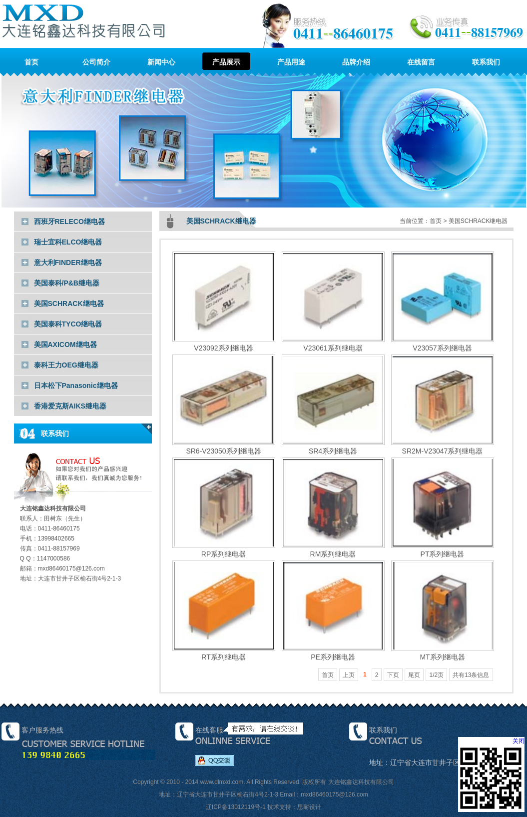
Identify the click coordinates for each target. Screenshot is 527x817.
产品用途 (291, 62)
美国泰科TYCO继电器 (68, 324)
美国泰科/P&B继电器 (66, 283)
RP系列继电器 (223, 550)
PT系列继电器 (442, 550)
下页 (393, 675)
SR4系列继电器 (333, 446)
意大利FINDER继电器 (68, 262)
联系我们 (486, 62)
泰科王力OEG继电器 (66, 365)
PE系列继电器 (333, 652)
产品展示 (226, 62)
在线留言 (421, 62)
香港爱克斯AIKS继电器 (70, 406)
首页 (31, 62)
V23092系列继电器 (223, 344)
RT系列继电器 (223, 652)
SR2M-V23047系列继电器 (442, 446)
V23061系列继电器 (333, 344)
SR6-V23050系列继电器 (223, 446)
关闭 (519, 741)
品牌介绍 (356, 62)
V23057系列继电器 (442, 344)
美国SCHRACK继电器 (69, 304)
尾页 (414, 675)
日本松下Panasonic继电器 (76, 386)
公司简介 (96, 62)
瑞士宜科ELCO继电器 (68, 242)
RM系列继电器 (333, 550)
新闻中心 (161, 62)
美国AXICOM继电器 (65, 344)
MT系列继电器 (442, 652)
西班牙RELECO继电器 (69, 222)
